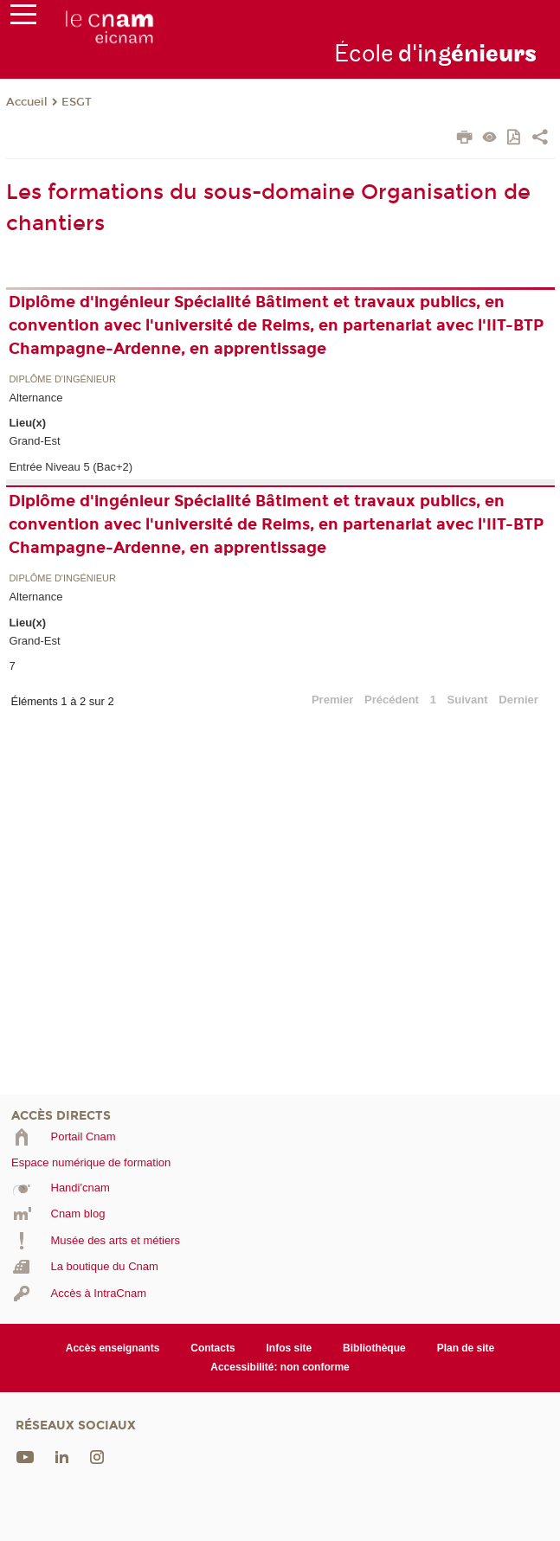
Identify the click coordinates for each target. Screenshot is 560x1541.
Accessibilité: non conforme (280, 1367)
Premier (332, 699)
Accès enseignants (113, 1348)
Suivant (467, 699)
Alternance (35, 397)
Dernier (518, 699)
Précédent (391, 699)
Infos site (289, 1348)
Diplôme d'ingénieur (62, 379)
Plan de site (466, 1348)
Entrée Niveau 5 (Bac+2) (70, 466)
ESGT (76, 102)
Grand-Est (34, 440)
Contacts (212, 1348)
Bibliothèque (374, 1348)
